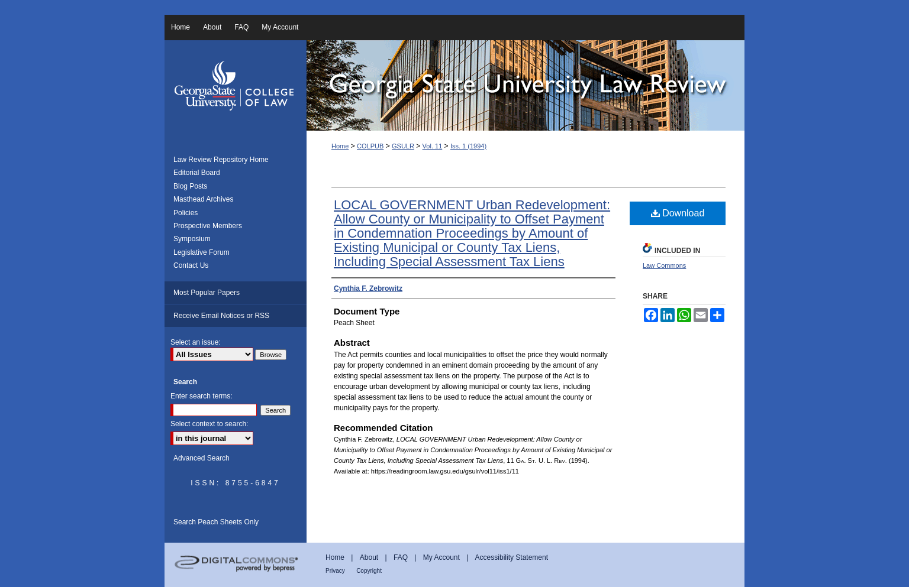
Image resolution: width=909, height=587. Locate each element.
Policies (185, 213)
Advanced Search (201, 458)
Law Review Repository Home (221, 159)
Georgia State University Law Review (525, 85)
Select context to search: (209, 424)
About (369, 557)
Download (678, 213)
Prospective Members (207, 226)
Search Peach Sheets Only (216, 522)
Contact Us (190, 265)
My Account (441, 557)
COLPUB (370, 146)
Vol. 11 (433, 146)
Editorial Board (196, 172)
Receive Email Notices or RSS (221, 316)
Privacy (335, 570)
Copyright (369, 570)
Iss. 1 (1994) (468, 146)
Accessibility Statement (511, 557)
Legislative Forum (201, 252)
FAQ (401, 557)
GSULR (403, 146)
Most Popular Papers (206, 292)
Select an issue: (195, 342)
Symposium (192, 239)
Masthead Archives (203, 199)
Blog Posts (190, 186)
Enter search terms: (201, 396)
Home (340, 146)
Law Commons (664, 265)
